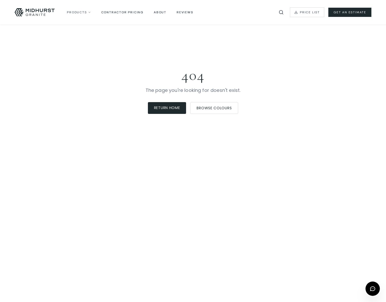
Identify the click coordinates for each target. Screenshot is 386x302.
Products (79, 12)
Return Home (167, 107)
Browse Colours (214, 108)
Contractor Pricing (122, 12)
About (160, 12)
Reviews (185, 12)
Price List (307, 12)
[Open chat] (372, 289)
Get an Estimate (349, 12)
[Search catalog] (281, 12)
